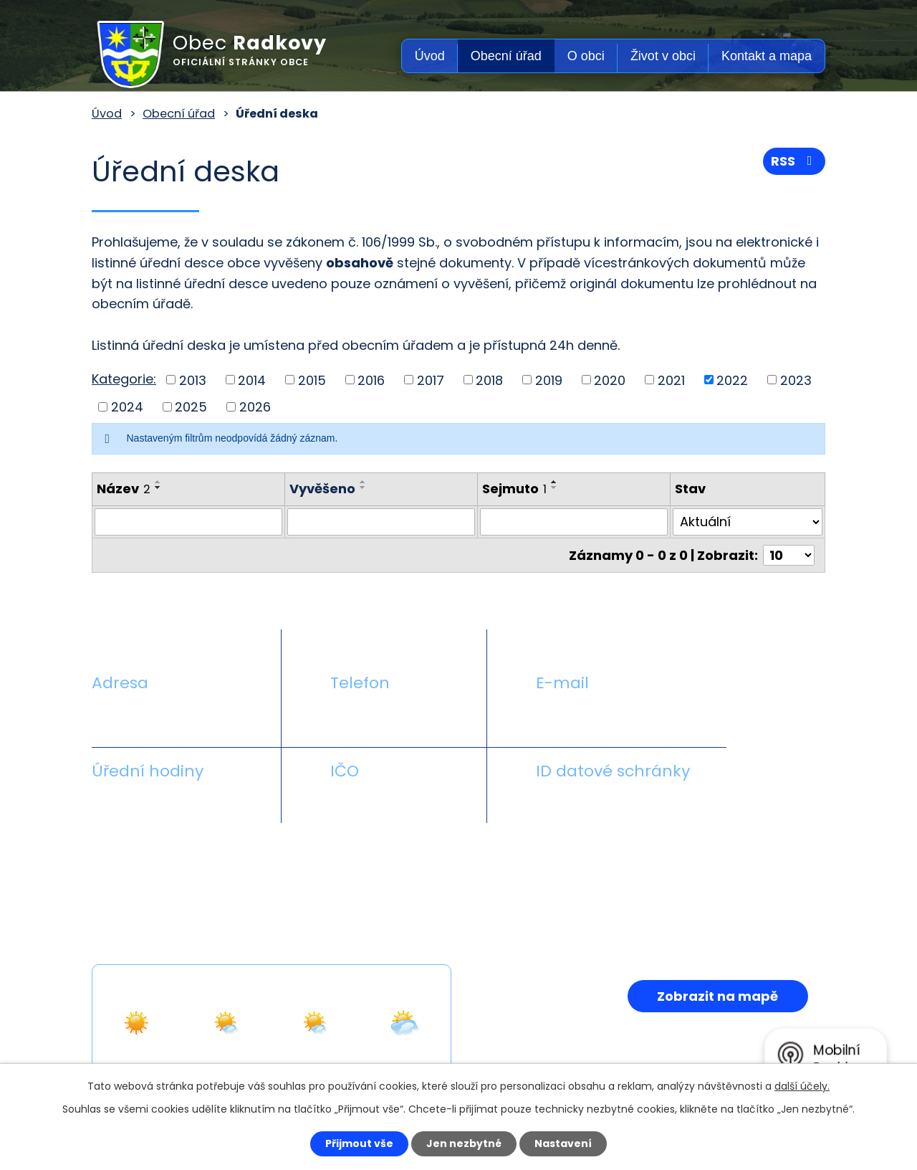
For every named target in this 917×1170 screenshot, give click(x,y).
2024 (127, 407)
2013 (192, 380)
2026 (255, 407)
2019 (548, 380)
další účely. (802, 1086)
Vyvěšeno (322, 489)
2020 (609, 380)
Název (123, 489)
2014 (252, 380)
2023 (796, 380)
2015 (312, 380)
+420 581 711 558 (382, 717)
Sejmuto (514, 489)
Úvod (430, 56)
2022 (732, 380)
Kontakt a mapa (766, 56)
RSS (794, 161)
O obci (586, 56)
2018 (489, 380)
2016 (371, 380)
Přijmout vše (359, 1143)
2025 (191, 407)
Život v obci (663, 56)
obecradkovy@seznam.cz (618, 717)
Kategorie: (124, 379)
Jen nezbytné (463, 1143)
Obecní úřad (506, 56)
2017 (430, 380)
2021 (671, 380)
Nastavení (563, 1143)
